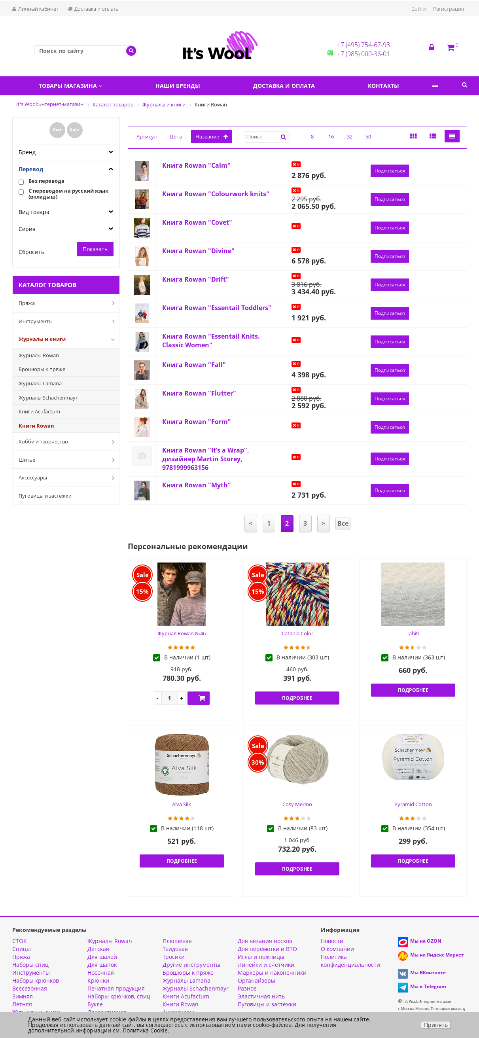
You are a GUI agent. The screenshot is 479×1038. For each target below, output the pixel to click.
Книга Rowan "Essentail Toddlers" (216, 307)
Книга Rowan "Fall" (194, 364)
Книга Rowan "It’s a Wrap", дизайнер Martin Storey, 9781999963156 (205, 459)
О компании (337, 949)
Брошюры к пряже (42, 369)
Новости (332, 941)
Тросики (174, 956)
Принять (436, 1025)
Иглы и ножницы (261, 956)
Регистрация (448, 8)
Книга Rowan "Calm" (196, 165)
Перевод (31, 169)
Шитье (68, 460)
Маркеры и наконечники (272, 972)
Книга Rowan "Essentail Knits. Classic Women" (211, 340)
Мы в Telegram (428, 986)
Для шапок (102, 964)
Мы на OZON (425, 941)
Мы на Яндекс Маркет (437, 954)
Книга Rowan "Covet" (197, 222)
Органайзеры (256, 980)
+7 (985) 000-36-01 (363, 53)
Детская (98, 949)
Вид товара (34, 212)
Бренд (27, 152)
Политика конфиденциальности (350, 960)
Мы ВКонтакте (428, 972)
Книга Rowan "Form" (196, 421)
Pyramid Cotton (413, 804)
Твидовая (175, 949)
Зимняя (22, 996)
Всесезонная (29, 988)
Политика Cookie (145, 1030)
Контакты (401, 85)
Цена (176, 136)
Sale (75, 129)
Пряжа (68, 303)
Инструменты (68, 321)
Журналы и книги (68, 339)
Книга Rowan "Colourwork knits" (215, 193)
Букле (95, 1004)
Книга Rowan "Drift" (195, 279)
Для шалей (102, 956)
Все (342, 523)
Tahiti (413, 633)
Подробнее (297, 698)
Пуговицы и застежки (45, 495)
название (211, 136)
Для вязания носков (265, 941)
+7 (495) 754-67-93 (363, 44)
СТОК (19, 941)
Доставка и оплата (93, 8)
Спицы (21, 949)
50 (368, 136)
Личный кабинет (35, 8)
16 (331, 136)
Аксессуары (68, 478)
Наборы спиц (30, 964)
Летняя (22, 1004)
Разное (247, 988)
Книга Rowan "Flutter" (199, 393)
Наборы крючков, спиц (118, 996)
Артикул (146, 136)
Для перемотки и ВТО (267, 949)
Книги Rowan (36, 425)
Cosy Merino (297, 804)
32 (349, 136)
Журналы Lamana (40, 383)
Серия (27, 229)
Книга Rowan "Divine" (198, 250)
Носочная (100, 972)
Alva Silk (181, 804)
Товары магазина (73, 85)
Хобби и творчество (68, 442)
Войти (418, 8)
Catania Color (297, 633)
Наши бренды (185, 85)
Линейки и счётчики (266, 964)
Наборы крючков (35, 980)
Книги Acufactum (39, 411)
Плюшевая (177, 941)
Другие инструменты (191, 964)
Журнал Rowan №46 (181, 633)
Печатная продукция (116, 988)
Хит (57, 129)
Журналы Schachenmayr (48, 397)
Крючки (98, 980)
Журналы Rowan (39, 355)
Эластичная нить (261, 996)
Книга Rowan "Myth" (196, 485)
